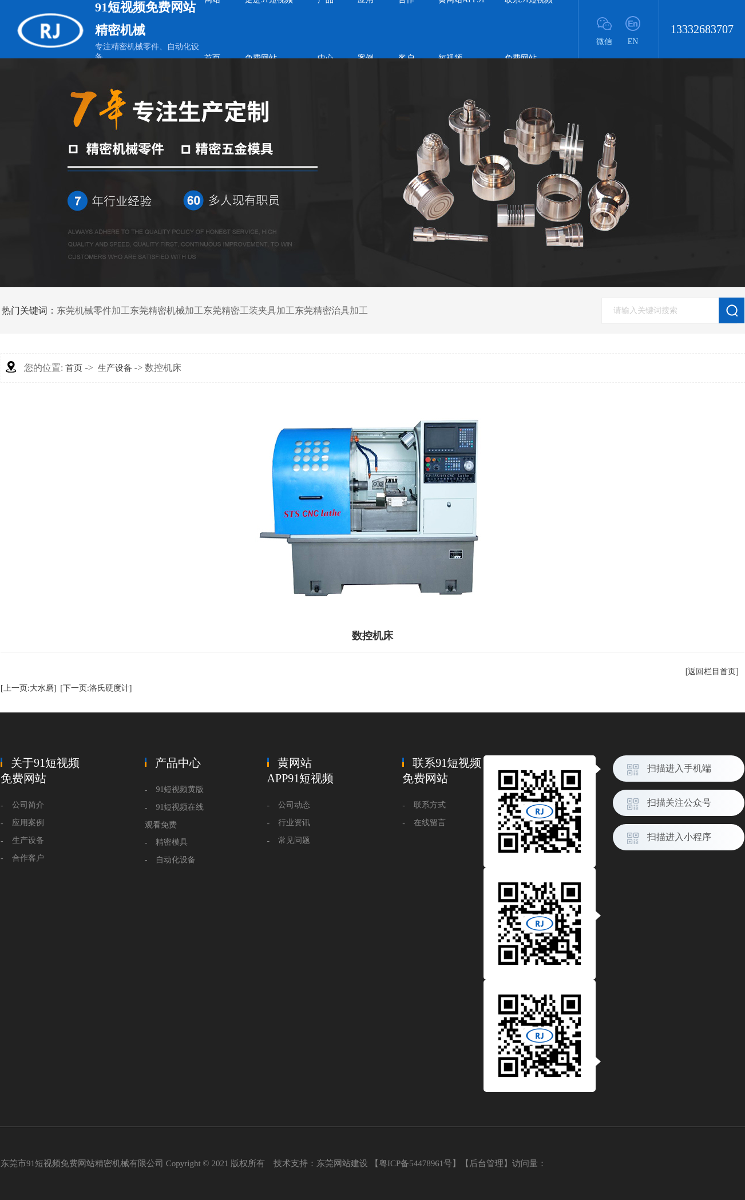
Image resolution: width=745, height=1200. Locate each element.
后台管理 (486, 1163)
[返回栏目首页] (712, 671)
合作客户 (28, 858)
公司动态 (294, 805)
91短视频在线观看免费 (174, 816)
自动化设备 (176, 860)
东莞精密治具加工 (331, 310)
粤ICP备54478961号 (415, 1163)
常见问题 (294, 840)
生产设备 (115, 368)
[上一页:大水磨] (28, 688)
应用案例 (28, 822)
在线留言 (430, 822)
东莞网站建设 (342, 1163)
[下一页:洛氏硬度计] (96, 688)
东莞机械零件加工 (93, 310)
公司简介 (28, 805)
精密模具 (172, 842)
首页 (73, 368)
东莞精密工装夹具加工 (249, 310)
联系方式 (430, 805)
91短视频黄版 (180, 789)
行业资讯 (294, 822)
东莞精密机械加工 (166, 310)
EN (633, 41)
